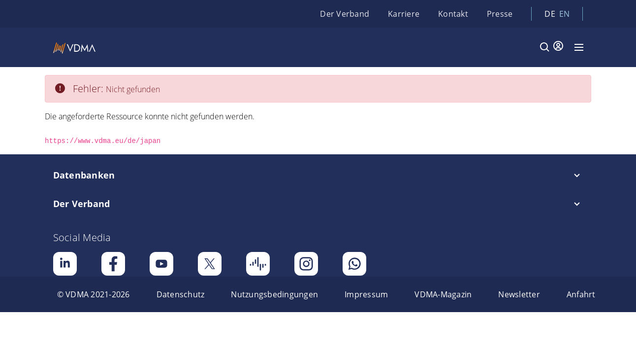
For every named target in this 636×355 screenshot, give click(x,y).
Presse (500, 13)
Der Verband (344, 13)
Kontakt (453, 13)
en (564, 13)
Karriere (403, 13)
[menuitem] (93, 294)
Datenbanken (84, 175)
